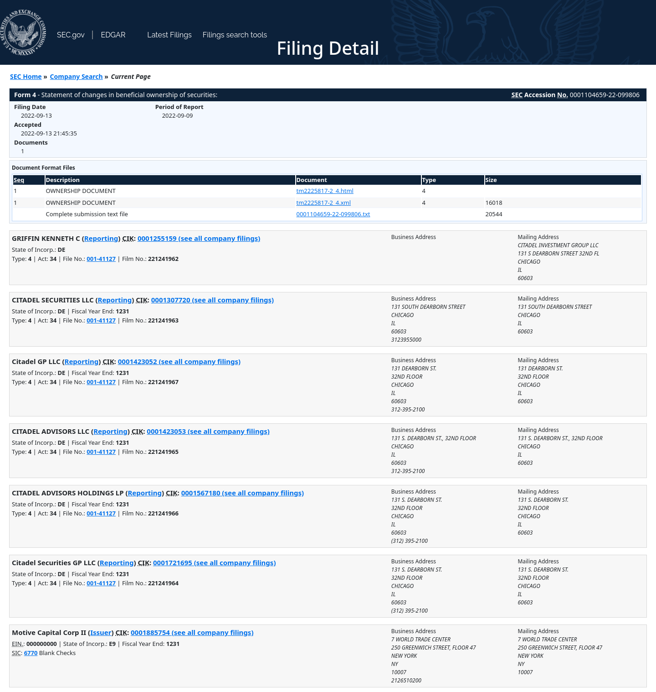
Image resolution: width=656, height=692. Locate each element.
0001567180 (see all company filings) (242, 492)
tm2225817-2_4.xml (324, 202)
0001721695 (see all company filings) (214, 562)
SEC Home (26, 76)
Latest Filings (169, 35)
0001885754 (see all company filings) (192, 632)
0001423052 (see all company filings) (179, 361)
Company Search (76, 76)
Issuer (100, 632)
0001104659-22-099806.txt (333, 214)
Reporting (101, 238)
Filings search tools (235, 35)
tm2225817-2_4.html (325, 191)
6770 (31, 653)
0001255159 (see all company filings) (199, 238)
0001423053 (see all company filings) (208, 431)
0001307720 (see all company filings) (212, 299)
